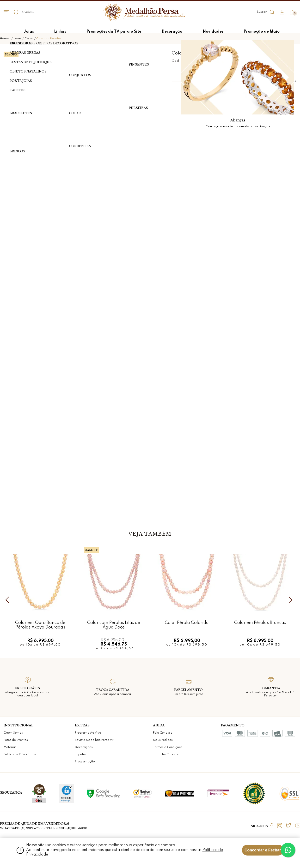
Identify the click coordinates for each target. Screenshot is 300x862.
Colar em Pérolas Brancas (260, 623)
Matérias (10, 747)
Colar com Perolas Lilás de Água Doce (113, 625)
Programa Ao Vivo (88, 732)
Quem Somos (13, 732)
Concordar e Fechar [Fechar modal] (263, 850)
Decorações (84, 747)
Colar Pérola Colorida (187, 623)
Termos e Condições (167, 747)
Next (291, 600)
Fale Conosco (162, 732)
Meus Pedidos (163, 740)
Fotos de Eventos (16, 740)
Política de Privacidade (20, 754)
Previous (8, 600)
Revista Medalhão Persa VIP (94, 740)
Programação (85, 761)
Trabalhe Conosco (166, 754)
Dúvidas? (24, 12)
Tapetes (80, 754)
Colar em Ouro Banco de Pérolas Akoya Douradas (40, 625)
